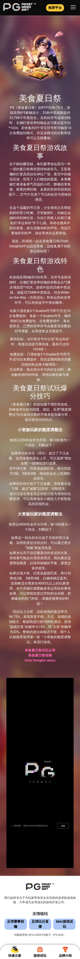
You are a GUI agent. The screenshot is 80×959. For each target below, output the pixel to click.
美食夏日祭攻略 (40, 655)
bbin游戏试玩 (64, 924)
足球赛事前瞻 (15, 924)
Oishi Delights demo (40, 660)
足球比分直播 (40, 924)
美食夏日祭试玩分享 (40, 650)
